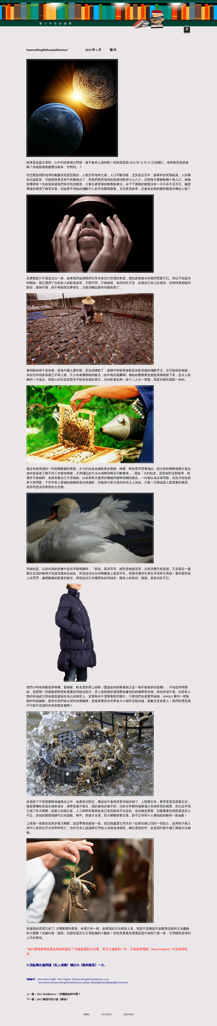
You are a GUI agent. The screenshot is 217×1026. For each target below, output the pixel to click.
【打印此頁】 (106, 1014)
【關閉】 (86, 1014)
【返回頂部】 (128, 1014)
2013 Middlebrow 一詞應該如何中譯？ (59, 994)
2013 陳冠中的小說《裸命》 (53, 999)
